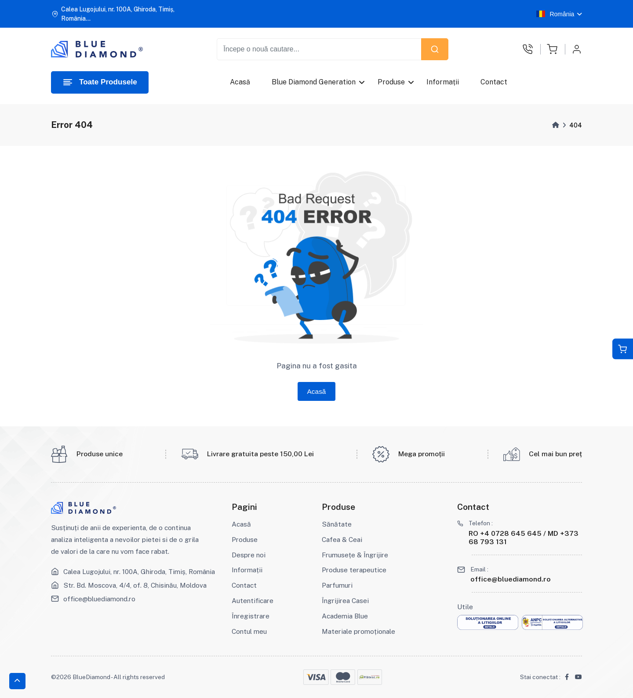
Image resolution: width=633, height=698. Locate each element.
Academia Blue (345, 616)
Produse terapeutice (354, 570)
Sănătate (337, 524)
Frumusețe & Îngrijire (355, 555)
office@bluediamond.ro (99, 599)
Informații (442, 82)
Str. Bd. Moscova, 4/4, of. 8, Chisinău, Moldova (135, 585)
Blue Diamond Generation (314, 82)
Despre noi (249, 555)
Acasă (240, 82)
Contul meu (249, 631)
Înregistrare (250, 616)
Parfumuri (337, 585)
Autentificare (252, 600)
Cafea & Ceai (342, 539)
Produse (391, 82)
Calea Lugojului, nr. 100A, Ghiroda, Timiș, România (139, 571)
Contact (493, 82)
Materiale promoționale (358, 631)
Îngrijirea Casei (345, 600)
